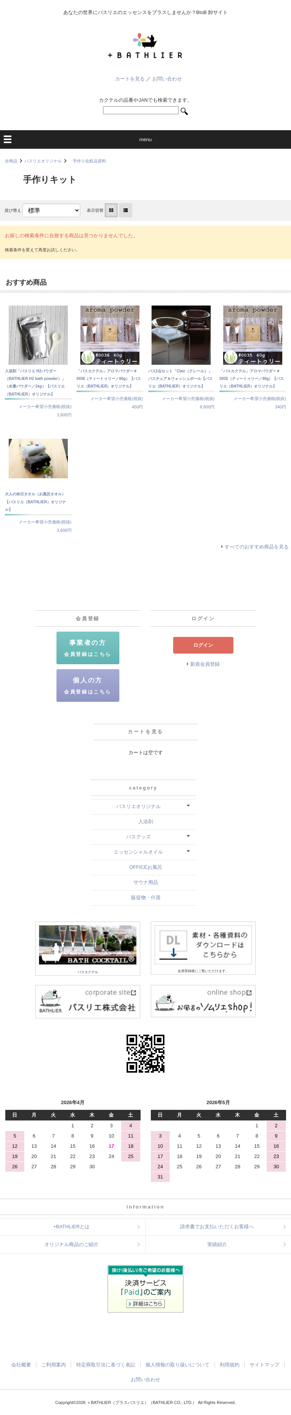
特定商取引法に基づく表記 (105, 1365)
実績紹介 (217, 1244)
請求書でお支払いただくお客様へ (217, 1226)
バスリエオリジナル (43, 161)
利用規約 (229, 1365)
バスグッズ (138, 837)
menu (145, 139)
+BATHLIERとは (71, 1226)
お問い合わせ (167, 79)
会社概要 (21, 1365)
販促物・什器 (146, 897)
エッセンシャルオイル (138, 852)
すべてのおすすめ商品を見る (257, 547)
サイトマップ (264, 1365)
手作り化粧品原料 (87, 161)
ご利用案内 (53, 1365)
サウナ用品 (145, 882)
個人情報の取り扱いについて (178, 1365)
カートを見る (130, 79)
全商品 (11, 161)
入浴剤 (145, 821)
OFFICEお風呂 (145, 867)
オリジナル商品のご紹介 (71, 1244)
